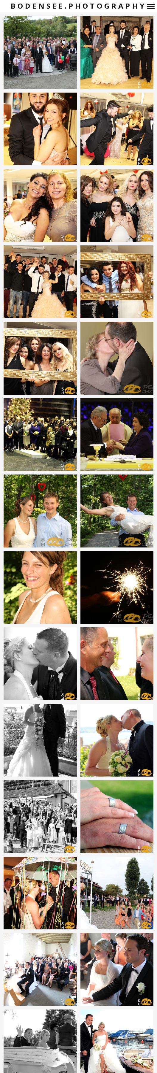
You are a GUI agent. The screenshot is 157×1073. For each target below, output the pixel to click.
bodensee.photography (78, 6)
